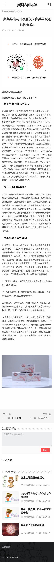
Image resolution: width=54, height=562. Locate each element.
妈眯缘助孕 (27, 4)
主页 (6, 11)
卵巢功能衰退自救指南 (23, 418)
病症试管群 (15, 11)
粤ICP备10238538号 (10, 557)
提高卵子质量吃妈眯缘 (32, 525)
